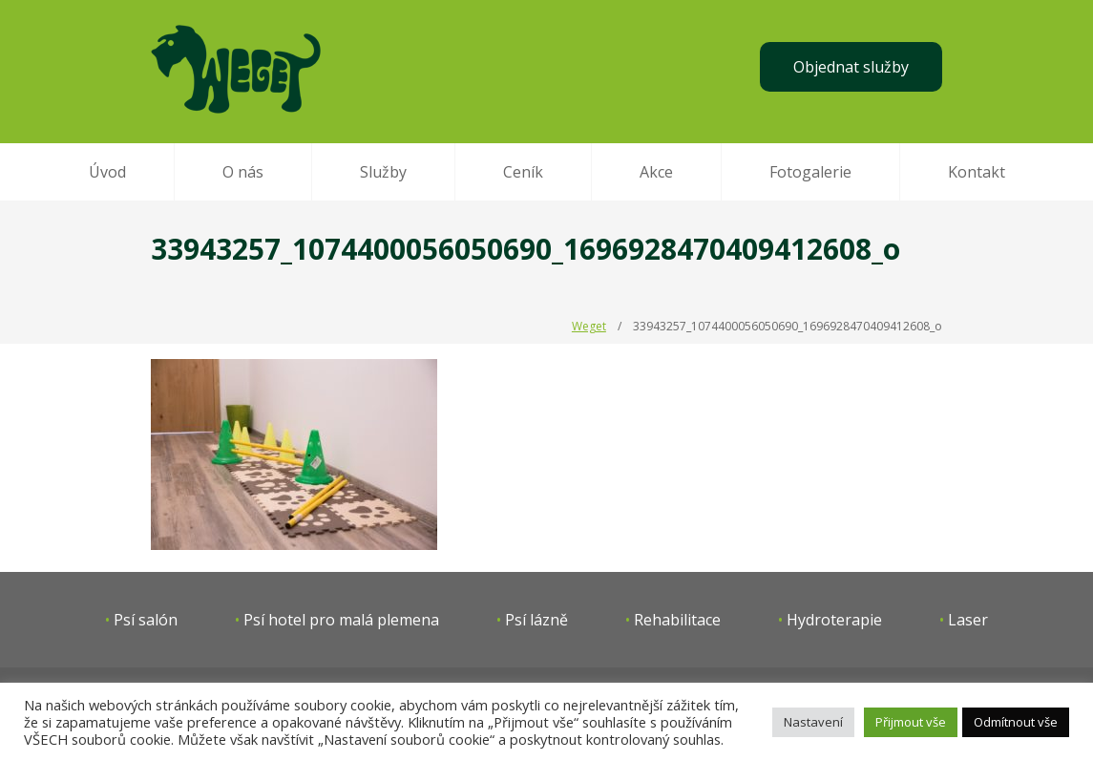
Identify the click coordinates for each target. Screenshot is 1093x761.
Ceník (523, 171)
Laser (968, 619)
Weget (589, 326)
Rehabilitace (677, 619)
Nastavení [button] (813, 721)
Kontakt (976, 171)
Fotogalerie (810, 171)
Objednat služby (851, 66)
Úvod (107, 171)
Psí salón (146, 619)
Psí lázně (536, 619)
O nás (242, 171)
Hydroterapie (834, 619)
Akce (656, 171)
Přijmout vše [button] (910, 721)
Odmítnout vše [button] (1016, 721)
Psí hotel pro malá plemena (341, 619)
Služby (383, 171)
